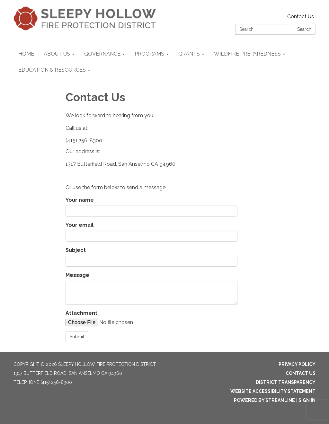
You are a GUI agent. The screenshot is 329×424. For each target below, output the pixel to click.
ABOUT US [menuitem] (57, 54)
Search (304, 29)
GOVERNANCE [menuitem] (102, 54)
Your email (79, 225)
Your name (80, 200)
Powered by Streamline (264, 400)
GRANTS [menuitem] (189, 54)
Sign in (307, 400)
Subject (76, 250)
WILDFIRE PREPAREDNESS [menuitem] (247, 54)
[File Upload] (120, 322)
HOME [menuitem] (26, 54)
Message (77, 275)
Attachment (81, 313)
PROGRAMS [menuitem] (149, 54)
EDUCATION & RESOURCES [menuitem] (52, 70)
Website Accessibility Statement (273, 391)
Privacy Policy (297, 364)
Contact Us (300, 16)
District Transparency (286, 382)
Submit (77, 336)
